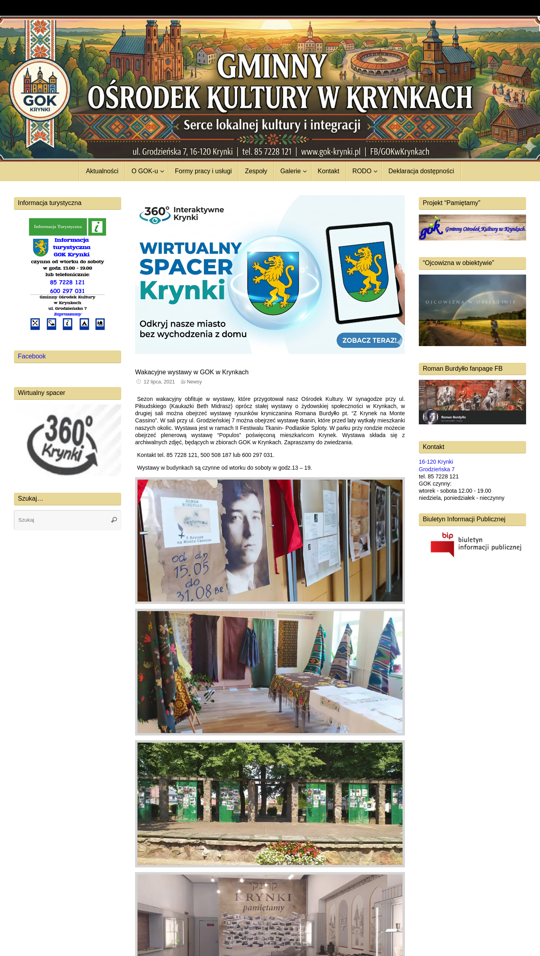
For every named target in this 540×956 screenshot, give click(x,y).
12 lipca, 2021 (159, 382)
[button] (270, 274)
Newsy (194, 382)
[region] (270, 274)
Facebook (32, 356)
